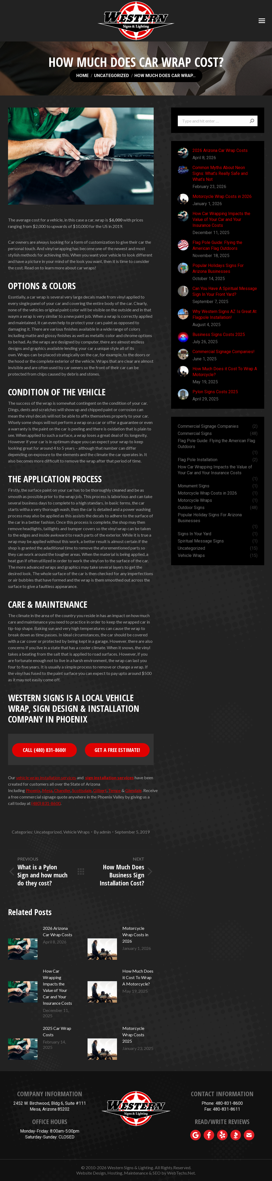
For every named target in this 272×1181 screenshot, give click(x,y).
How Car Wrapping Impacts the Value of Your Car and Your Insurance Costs (57, 987)
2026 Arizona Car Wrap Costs (57, 931)
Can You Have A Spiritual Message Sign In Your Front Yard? (224, 291)
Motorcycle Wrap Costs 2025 (133, 1035)
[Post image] (22, 943)
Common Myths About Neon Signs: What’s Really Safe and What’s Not (220, 173)
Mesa (47, 790)
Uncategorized (48, 831)
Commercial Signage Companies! (223, 351)
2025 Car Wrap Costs (57, 1031)
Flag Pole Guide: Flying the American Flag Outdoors (217, 245)
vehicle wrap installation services (46, 777)
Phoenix (33, 790)
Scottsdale (82, 790)
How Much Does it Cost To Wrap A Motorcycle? (137, 977)
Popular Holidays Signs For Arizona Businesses (218, 268)
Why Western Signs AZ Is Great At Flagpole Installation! (224, 314)
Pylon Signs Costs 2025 (215, 391)
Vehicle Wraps (76, 831)
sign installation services (109, 777)
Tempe (114, 790)
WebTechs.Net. (181, 1172)
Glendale (133, 790)
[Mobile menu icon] (261, 20)
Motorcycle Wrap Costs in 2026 (135, 934)
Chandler (62, 790)
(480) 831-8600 (46, 803)
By (102, 831)
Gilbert (100, 790)
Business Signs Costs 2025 (218, 334)
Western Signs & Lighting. (130, 1167)
